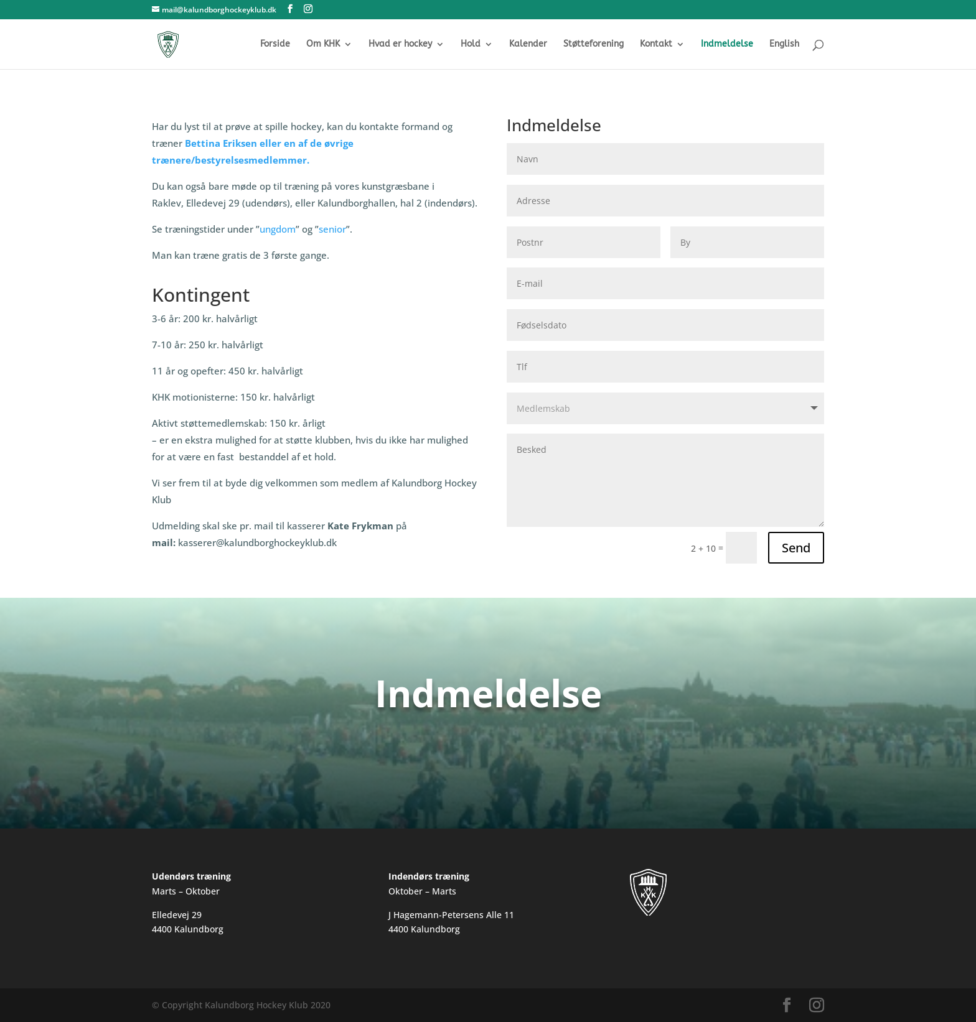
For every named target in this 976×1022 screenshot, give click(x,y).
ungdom (278, 229)
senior (332, 229)
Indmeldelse (727, 44)
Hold (471, 44)
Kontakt (656, 44)
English (784, 44)
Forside (275, 44)
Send (796, 547)
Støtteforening (593, 44)
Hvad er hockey (400, 44)
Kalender (528, 44)
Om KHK (323, 44)
